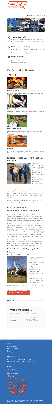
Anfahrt (21, 401)
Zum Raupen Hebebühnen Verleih (19, 293)
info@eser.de (31, 15)
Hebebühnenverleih (39, 231)
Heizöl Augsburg (28, 215)
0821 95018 (42, 15)
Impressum (39, 400)
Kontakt (16, 401)
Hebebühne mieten (31, 111)
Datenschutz (10, 401)
